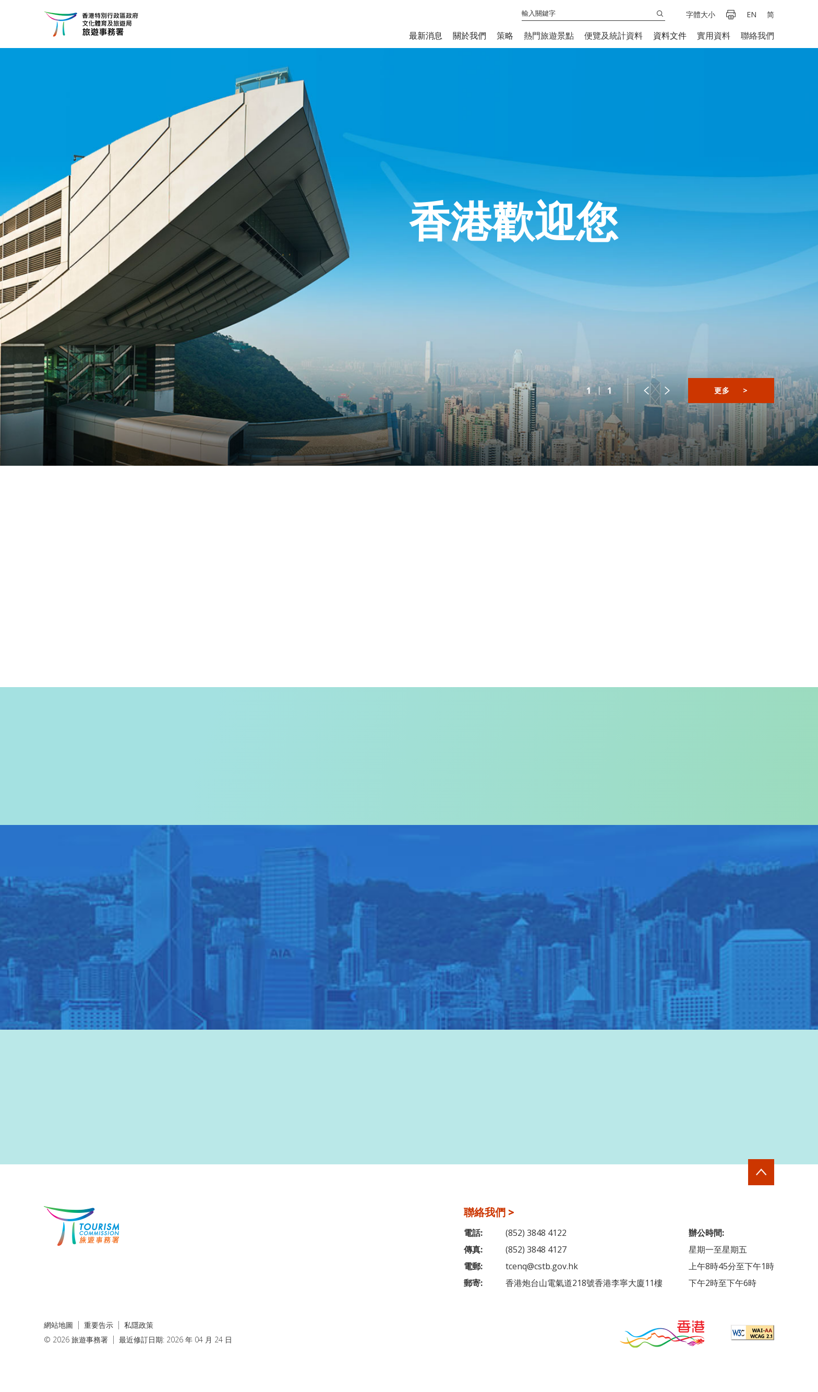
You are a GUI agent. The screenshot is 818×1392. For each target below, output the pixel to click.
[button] (426, 35)
